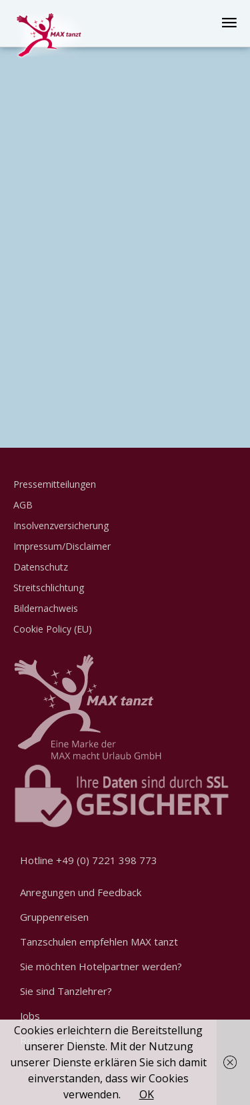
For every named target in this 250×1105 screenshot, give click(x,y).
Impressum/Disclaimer (62, 546)
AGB (23, 504)
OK (146, 1094)
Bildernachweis (45, 608)
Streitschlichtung (48, 587)
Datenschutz (40, 567)
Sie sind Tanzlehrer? (66, 991)
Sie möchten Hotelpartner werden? (101, 966)
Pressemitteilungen (54, 484)
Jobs (30, 1015)
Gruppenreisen (54, 917)
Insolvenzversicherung (61, 525)
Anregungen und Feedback (80, 892)
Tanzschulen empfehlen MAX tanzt (99, 941)
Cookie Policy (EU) (52, 629)
